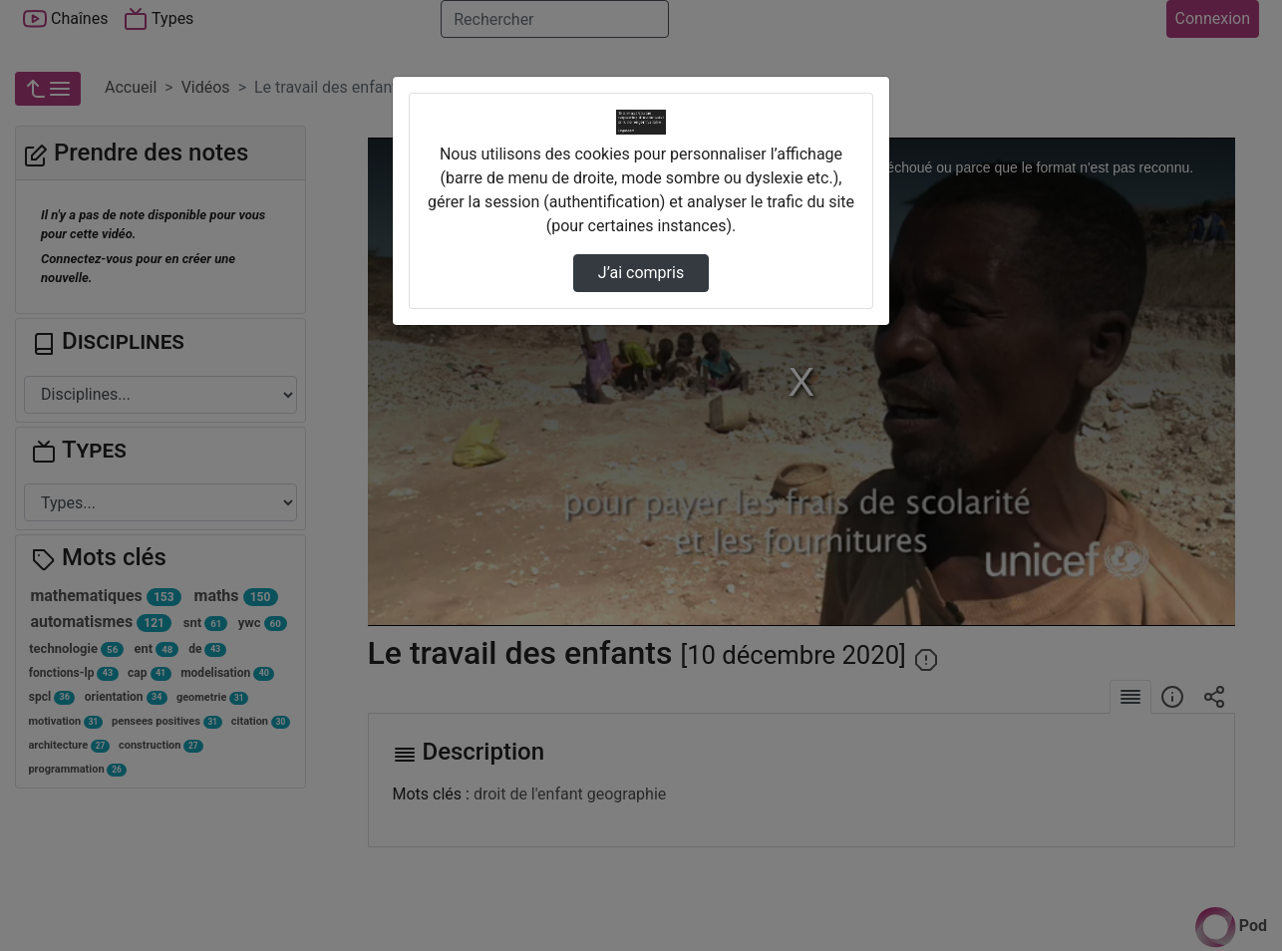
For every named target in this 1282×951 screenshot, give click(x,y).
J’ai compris (641, 272)
